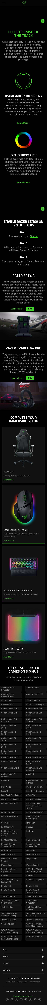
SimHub (34, 236)
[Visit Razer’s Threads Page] (16, 999)
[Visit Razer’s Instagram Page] (12, 999)
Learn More (23, 123)
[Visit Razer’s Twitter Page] (21, 999)
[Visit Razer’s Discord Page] (40, 999)
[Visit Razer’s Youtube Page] (26, 999)
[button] (4, 3)
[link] (24, 3)
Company (23, 970)
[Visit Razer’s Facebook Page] (7, 999)
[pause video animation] (44, 21)
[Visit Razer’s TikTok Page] (30, 999)
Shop (23, 950)
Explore (23, 957)
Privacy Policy (22, 982)
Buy (30, 308)
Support (23, 963)
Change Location (34, 991)
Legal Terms (11, 982)
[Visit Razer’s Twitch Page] (35, 999)
